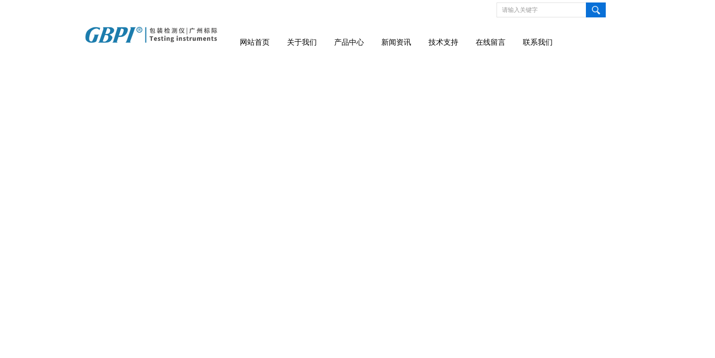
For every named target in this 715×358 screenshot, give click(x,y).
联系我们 (538, 42)
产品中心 (349, 42)
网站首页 (255, 42)
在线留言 (490, 42)
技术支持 (443, 42)
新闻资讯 (396, 42)
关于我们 (302, 42)
